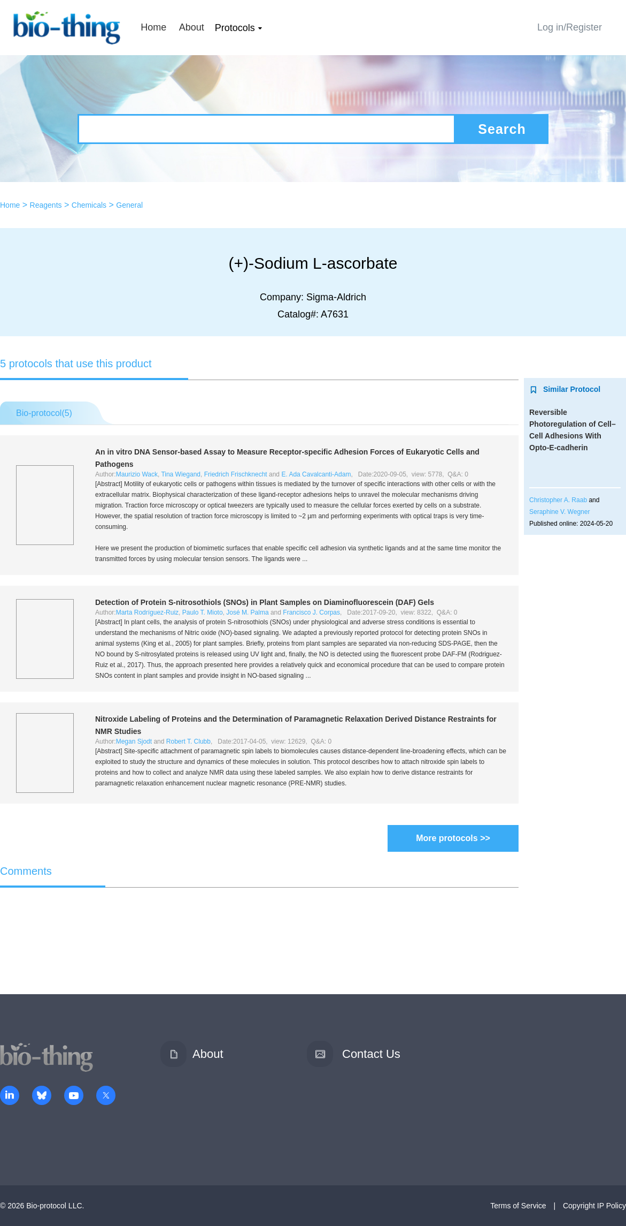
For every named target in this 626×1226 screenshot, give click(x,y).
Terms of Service (518, 1205)
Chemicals (89, 205)
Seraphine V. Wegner (559, 512)
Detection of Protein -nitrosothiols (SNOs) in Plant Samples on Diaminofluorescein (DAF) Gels (264, 602)
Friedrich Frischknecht (235, 474)
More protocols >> (453, 838)
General (129, 205)
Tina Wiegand (180, 474)
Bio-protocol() (44, 413)
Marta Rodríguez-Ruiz (147, 612)
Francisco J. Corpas (311, 612)
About (191, 27)
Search (501, 129)
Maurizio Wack (137, 474)
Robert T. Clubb (188, 741)
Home (153, 27)
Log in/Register (569, 27)
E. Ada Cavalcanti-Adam (316, 474)
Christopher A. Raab (558, 500)
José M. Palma (247, 612)
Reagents (46, 205)
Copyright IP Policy (594, 1205)
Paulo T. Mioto (202, 612)
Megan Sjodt (134, 741)
